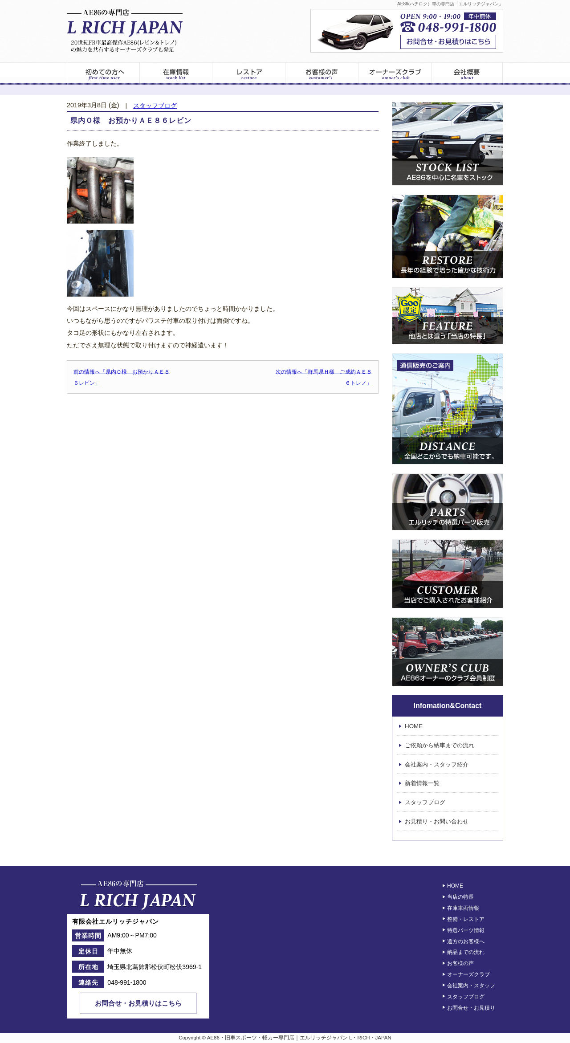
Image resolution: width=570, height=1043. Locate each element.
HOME (414, 726)
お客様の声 (321, 73)
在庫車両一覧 (175, 73)
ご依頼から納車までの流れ (439, 745)
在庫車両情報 (463, 908)
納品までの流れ (465, 952)
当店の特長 (460, 897)
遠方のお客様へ (465, 941)
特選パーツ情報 (465, 930)
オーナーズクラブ (395, 73)
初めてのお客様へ (103, 73)
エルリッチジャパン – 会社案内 (467, 73)
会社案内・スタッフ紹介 (436, 764)
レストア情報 (248, 73)
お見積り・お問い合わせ (436, 821)
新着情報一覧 (422, 783)
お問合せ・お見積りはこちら (138, 1003)
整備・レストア (465, 919)
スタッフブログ (155, 105)
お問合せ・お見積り (471, 1007)
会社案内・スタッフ (471, 985)
